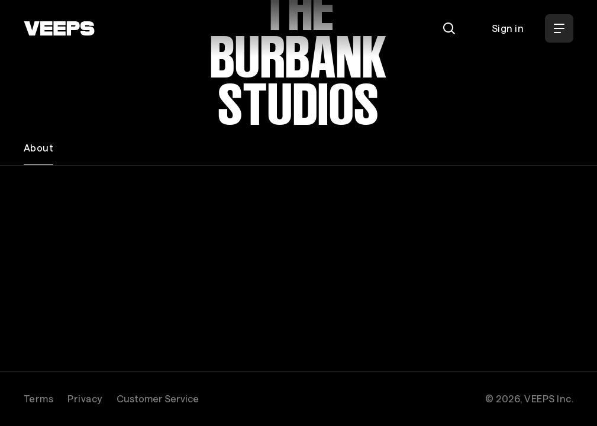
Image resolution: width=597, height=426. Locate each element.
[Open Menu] (559, 28)
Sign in (508, 28)
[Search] (449, 28)
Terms (38, 398)
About (38, 147)
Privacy (84, 398)
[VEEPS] (59, 28)
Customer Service (158, 398)
